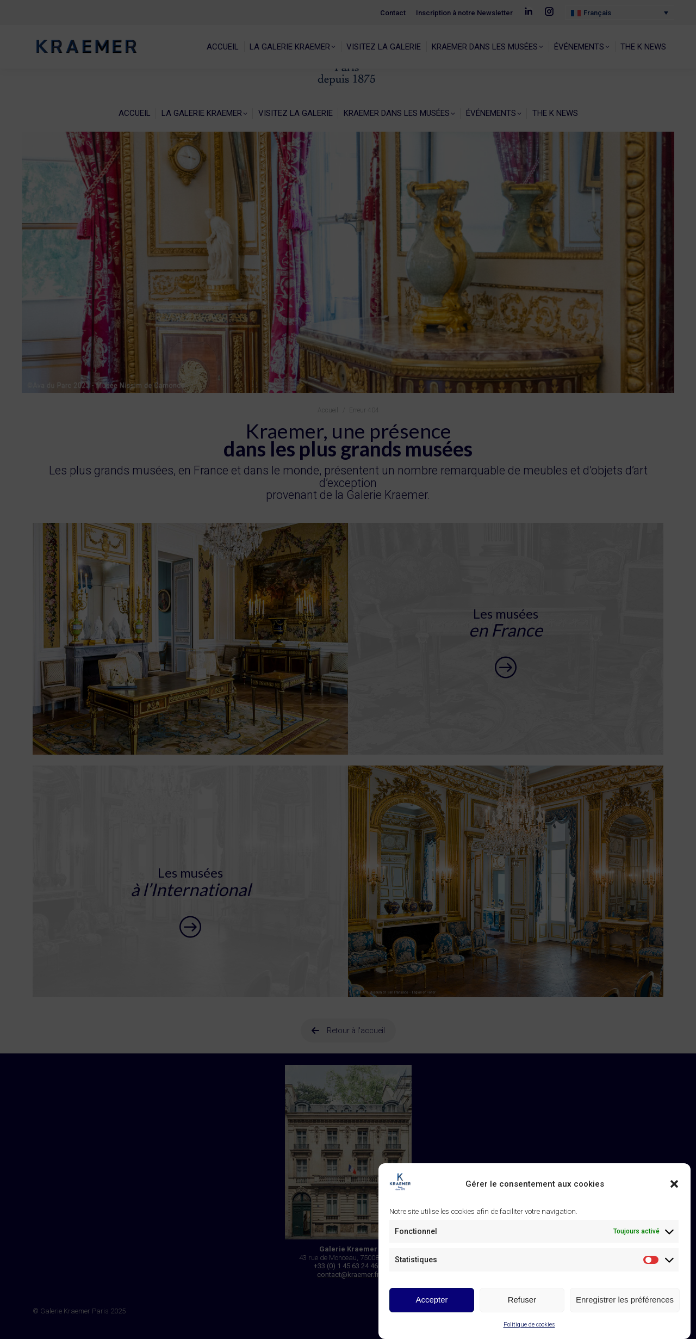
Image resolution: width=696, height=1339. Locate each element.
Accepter (431, 1300)
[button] (674, 1185)
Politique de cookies (529, 1325)
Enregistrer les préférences (625, 1300)
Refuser (522, 1300)
